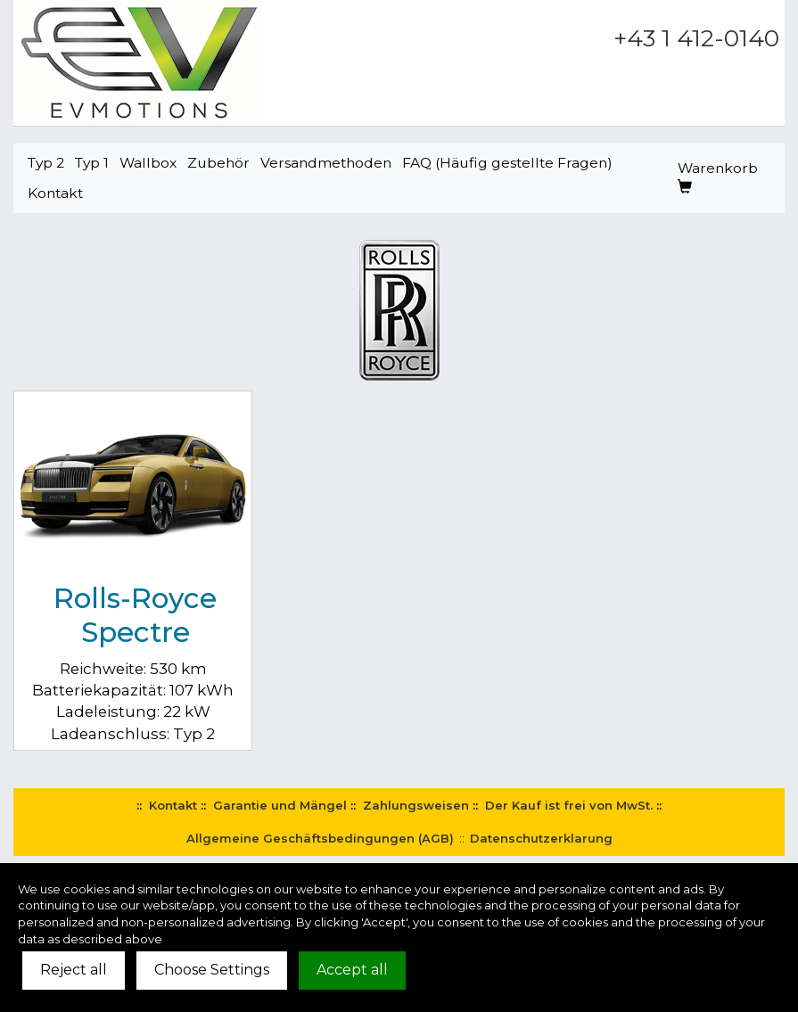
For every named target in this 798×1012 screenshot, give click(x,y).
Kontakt (55, 193)
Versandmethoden (325, 162)
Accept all (352, 969)
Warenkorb (718, 177)
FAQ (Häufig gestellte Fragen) (507, 162)
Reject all (73, 969)
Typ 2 (46, 162)
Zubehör (218, 162)
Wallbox (148, 162)
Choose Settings (211, 969)
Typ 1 (92, 162)
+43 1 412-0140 (696, 38)
